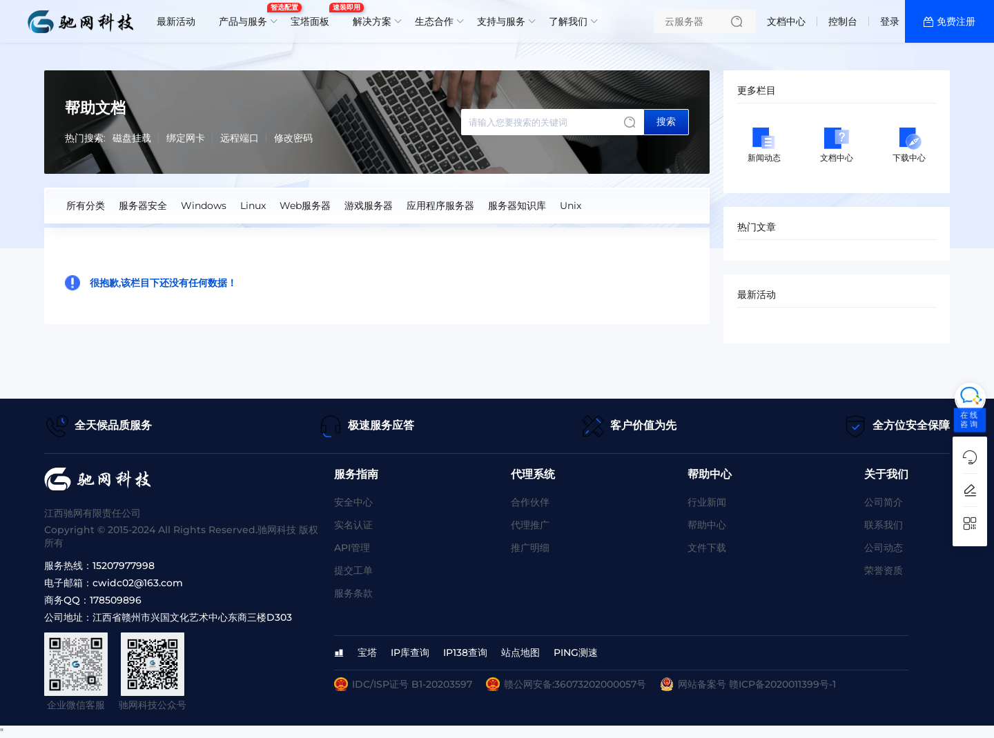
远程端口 (239, 138)
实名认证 (353, 525)
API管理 (352, 547)
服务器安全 (143, 205)
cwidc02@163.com (137, 583)
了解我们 (568, 21)
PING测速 (576, 652)
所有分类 (85, 205)
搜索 (666, 121)
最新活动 (176, 21)
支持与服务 (501, 21)
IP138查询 (465, 652)
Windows (203, 205)
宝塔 (367, 652)
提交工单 (353, 570)
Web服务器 (305, 205)
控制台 (842, 21)
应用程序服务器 (440, 205)
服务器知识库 (517, 205)
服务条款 (353, 593)
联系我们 (883, 525)
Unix (570, 205)
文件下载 (707, 547)
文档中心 (786, 21)
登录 (889, 21)
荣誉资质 (883, 570)
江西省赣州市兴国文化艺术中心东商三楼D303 (192, 617)
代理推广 (530, 525)
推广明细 (530, 547)
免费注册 (956, 21)
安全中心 (353, 502)
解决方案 (372, 21)
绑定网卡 (185, 138)
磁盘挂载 (132, 138)
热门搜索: (85, 138)
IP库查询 (410, 652)
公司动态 (883, 547)
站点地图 (520, 652)
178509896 (116, 600)
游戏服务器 (368, 205)
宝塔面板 (313, 16)
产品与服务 (246, 16)
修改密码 (293, 138)
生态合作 (434, 21)
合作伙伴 (530, 502)
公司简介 (883, 502)
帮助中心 (707, 525)
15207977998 (123, 565)
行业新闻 (707, 502)
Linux (253, 205)
